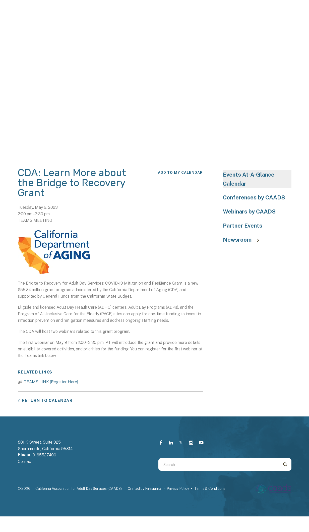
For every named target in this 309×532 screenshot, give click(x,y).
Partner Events (242, 225)
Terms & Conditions (209, 489)
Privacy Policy (178, 489)
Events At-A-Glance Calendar (248, 179)
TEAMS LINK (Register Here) (51, 382)
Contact (25, 461)
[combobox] (218, 464)
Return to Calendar (47, 400)
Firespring (153, 489)
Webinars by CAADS (249, 211)
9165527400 (44, 455)
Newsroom (243, 239)
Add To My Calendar (180, 173)
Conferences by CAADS (254, 197)
